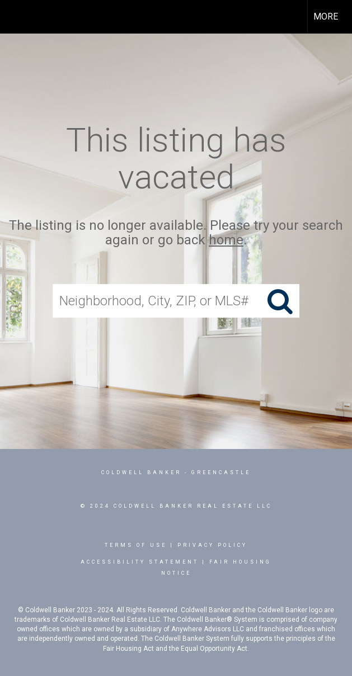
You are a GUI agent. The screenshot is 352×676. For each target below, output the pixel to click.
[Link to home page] (14, 17)
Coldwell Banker (141, 472)
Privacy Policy (212, 545)
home (226, 240)
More (325, 16)
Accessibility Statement (140, 562)
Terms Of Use (136, 545)
